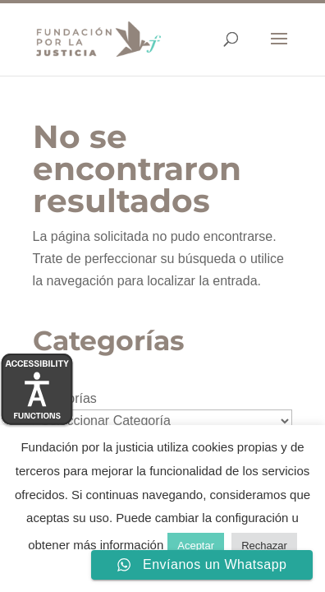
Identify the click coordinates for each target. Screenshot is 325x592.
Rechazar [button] (264, 545)
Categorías (65, 398)
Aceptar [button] (195, 545)
